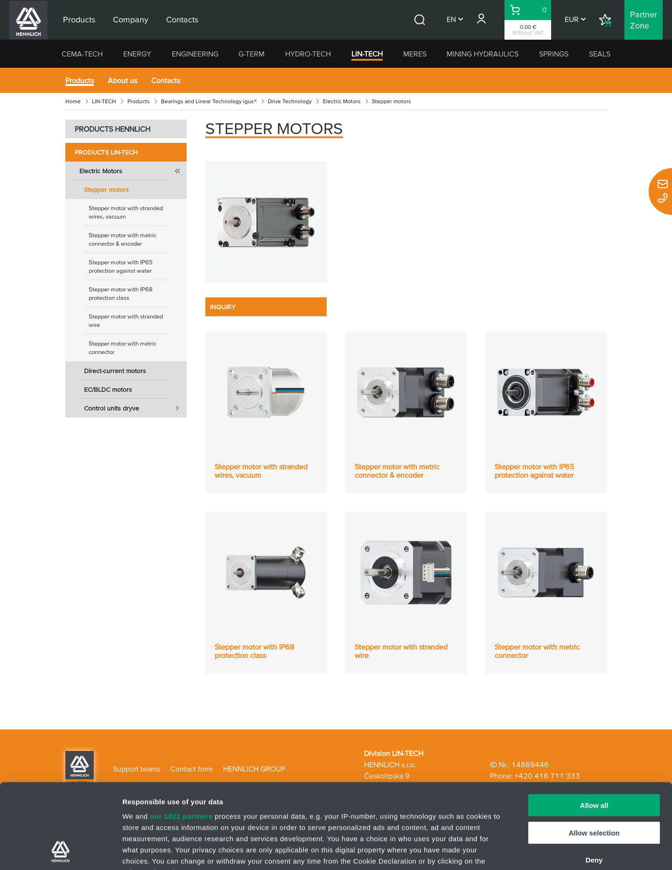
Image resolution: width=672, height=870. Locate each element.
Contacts (165, 80)
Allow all (594, 726)
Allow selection (593, 753)
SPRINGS (553, 54)
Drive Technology (290, 101)
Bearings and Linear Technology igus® (209, 101)
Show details (489, 852)
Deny (594, 781)
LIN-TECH (367, 54)
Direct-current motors (115, 371)
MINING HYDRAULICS (482, 54)
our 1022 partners (181, 737)
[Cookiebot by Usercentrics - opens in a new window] (60, 852)
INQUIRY (223, 307)
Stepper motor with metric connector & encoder (122, 239)
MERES (415, 54)
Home (73, 101)
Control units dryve (135, 408)
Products (79, 80)
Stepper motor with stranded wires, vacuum (126, 212)
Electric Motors (342, 101)
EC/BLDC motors (108, 389)
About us (122, 80)
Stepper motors (106, 189)
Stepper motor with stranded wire (126, 320)
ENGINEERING (195, 54)
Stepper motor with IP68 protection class (121, 293)
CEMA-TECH (82, 54)
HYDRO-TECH (308, 54)
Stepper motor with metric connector (122, 347)
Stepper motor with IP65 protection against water (121, 266)
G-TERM (251, 54)
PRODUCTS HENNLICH (112, 129)
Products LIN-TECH (106, 152)
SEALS (599, 54)
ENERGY (137, 54)
